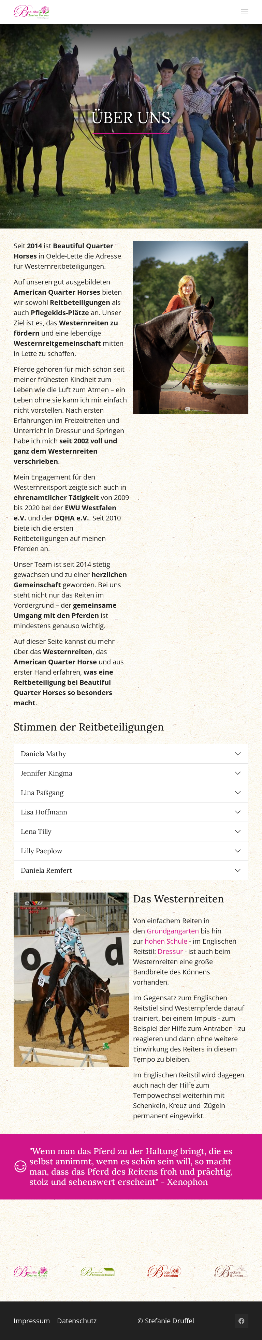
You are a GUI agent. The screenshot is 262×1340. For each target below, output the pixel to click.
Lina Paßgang (42, 792)
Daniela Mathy (43, 753)
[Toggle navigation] (244, 12)
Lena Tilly (36, 831)
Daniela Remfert (46, 870)
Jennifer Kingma (46, 773)
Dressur (170, 951)
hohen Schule (166, 941)
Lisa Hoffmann (44, 812)
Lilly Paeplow (41, 850)
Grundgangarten (173, 931)
